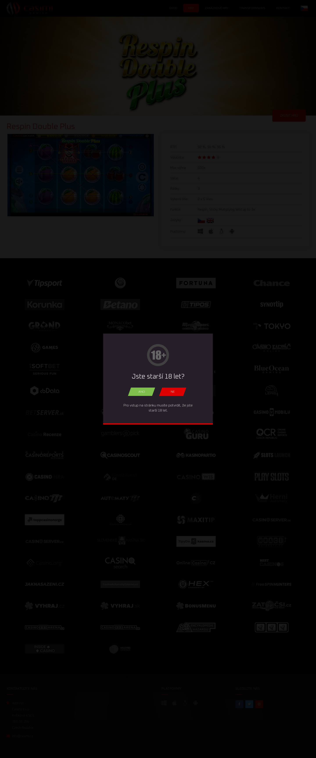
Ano (141, 391)
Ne (173, 391)
